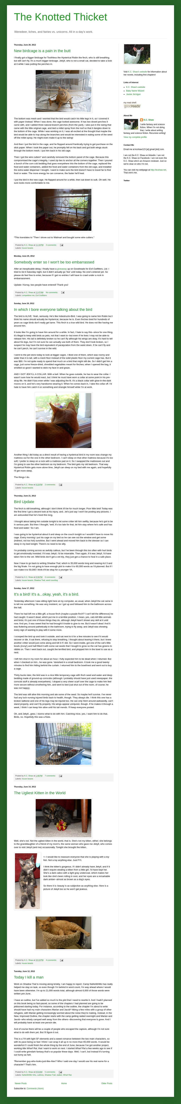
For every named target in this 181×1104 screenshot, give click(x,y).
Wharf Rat (67, 1075)
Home (64, 1083)
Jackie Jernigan (133, 94)
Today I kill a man (29, 977)
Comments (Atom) (35, 1088)
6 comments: (50, 577)
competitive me (28, 295)
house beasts (27, 248)
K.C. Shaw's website (137, 72)
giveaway (62, 268)
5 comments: (50, 1072)
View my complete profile (135, 137)
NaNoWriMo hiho (29, 1075)
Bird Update (24, 502)
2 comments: (51, 245)
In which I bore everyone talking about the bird (53, 309)
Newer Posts (21, 1083)
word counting (52, 580)
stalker (59, 1075)
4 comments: (51, 960)
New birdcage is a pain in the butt (42, 51)
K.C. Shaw (149, 120)
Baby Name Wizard (135, 91)
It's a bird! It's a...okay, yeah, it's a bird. (46, 594)
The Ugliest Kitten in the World (40, 793)
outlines (40, 1075)
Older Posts (106, 1083)
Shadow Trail (39, 580)
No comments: (52, 292)
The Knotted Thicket (60, 17)
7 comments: (50, 776)
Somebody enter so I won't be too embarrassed (54, 262)
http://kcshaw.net (158, 170)
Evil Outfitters (41, 295)
